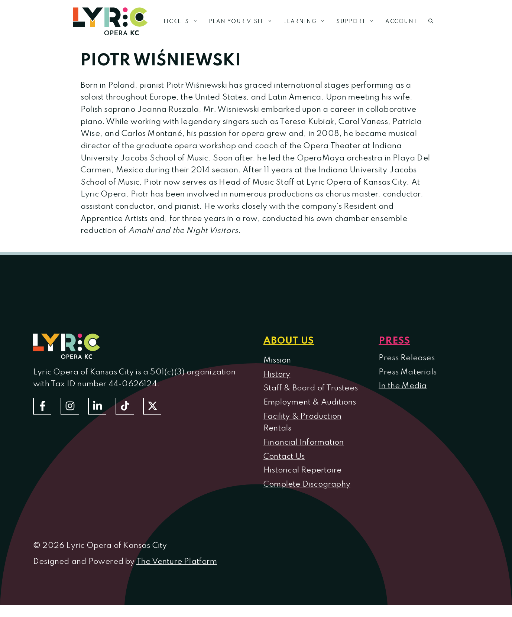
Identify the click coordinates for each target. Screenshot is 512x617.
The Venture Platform (176, 562)
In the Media (403, 386)
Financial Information (303, 442)
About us (288, 341)
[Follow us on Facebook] (42, 406)
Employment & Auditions (309, 402)
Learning (307, 21)
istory (280, 374)
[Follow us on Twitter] (152, 406)
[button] (431, 21)
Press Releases (407, 358)
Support (358, 21)
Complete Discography (306, 484)
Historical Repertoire (302, 470)
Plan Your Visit (243, 21)
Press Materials (408, 372)
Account (401, 21)
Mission (277, 360)
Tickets (183, 21)
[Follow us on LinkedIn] (97, 406)
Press (394, 341)
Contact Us (284, 456)
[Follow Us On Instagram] (70, 406)
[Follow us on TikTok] (125, 406)
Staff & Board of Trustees (310, 388)
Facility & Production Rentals (302, 422)
